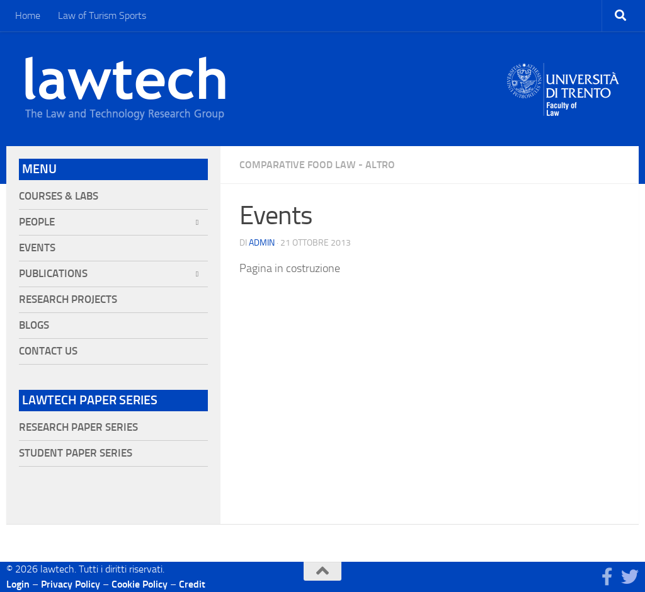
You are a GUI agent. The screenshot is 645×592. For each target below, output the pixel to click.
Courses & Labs (58, 196)
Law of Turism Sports (102, 15)
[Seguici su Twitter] (630, 577)
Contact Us (48, 351)
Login (18, 584)
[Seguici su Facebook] (607, 577)
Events (37, 248)
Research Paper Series (78, 427)
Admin (262, 242)
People (37, 222)
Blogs (34, 325)
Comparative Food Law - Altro (317, 165)
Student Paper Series (75, 453)
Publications (53, 274)
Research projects (68, 299)
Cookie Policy (139, 584)
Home (27, 15)
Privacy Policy (70, 584)
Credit (192, 584)
